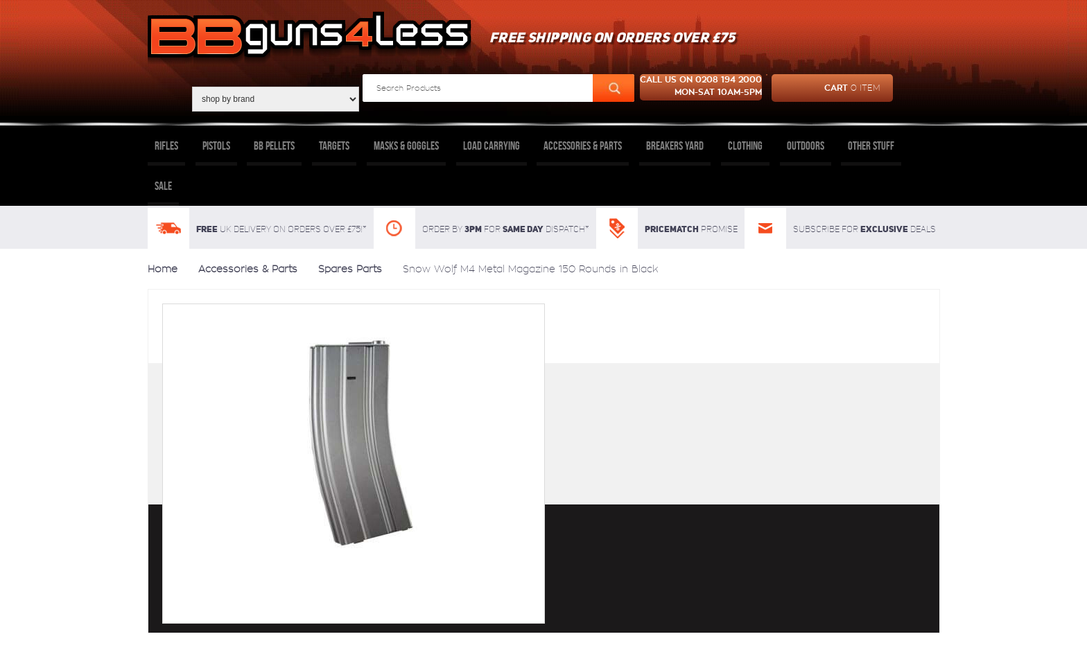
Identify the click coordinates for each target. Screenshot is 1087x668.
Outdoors (805, 145)
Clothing (745, 145)
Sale (163, 185)
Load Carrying (491, 145)
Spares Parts (350, 269)
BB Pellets (274, 145)
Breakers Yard (675, 145)
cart (826, 88)
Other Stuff (871, 145)
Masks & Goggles (406, 145)
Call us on (701, 87)
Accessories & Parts (583, 145)
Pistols (216, 145)
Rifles (166, 145)
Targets (334, 145)
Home (162, 269)
